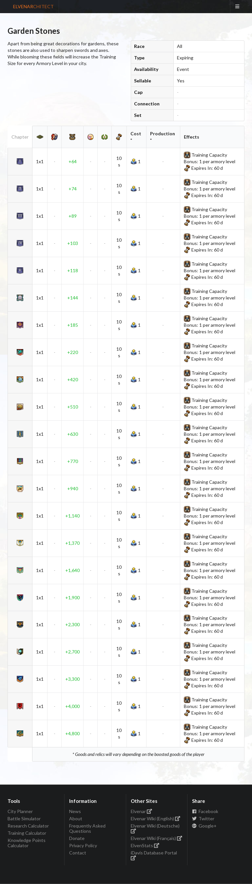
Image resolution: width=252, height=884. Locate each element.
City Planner (20, 811)
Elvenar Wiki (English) (156, 818)
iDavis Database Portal (154, 855)
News (75, 811)
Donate (77, 838)
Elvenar (141, 811)
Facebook (205, 811)
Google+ (204, 826)
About (75, 818)
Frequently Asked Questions (87, 828)
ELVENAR (33, 6)
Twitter (203, 818)
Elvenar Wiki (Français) (157, 838)
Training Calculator (27, 833)
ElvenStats (145, 845)
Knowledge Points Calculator (27, 842)
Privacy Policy (83, 845)
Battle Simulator (24, 818)
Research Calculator (28, 826)
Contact (77, 852)
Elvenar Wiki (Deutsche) (155, 828)
